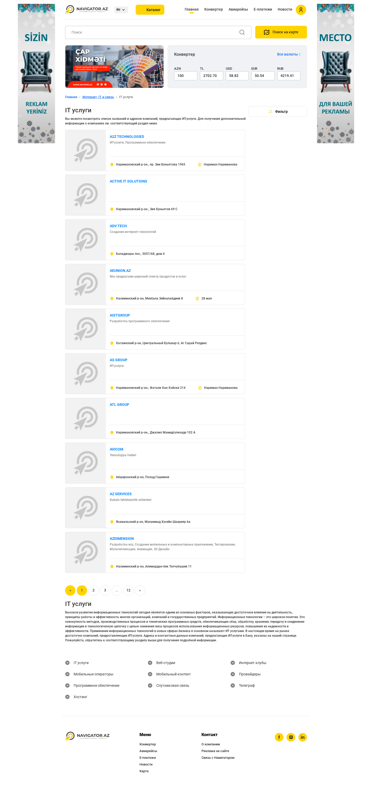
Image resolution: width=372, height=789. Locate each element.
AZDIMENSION (122, 538)
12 (128, 590)
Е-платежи (263, 9)
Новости (285, 9)
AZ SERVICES (121, 494)
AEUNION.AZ (120, 271)
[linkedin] (302, 737)
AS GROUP (118, 360)
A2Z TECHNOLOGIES (127, 137)
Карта (144, 771)
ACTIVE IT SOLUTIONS (128, 181)
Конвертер (213, 9)
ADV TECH (118, 226)
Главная (192, 9)
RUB (280, 68)
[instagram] (290, 737)
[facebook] (278, 737)
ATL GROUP (119, 405)
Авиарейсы (238, 9)
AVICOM (116, 449)
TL (202, 68)
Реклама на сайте (215, 751)
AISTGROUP (120, 315)
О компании (211, 744)
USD (229, 68)
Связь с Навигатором (218, 758)
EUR (254, 68)
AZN (177, 68)
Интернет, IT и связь (98, 97)
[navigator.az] (87, 736)
